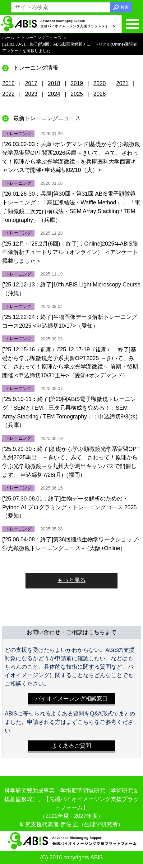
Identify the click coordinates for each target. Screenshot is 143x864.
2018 (54, 83)
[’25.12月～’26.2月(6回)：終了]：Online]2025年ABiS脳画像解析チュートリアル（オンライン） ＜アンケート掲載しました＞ (70, 252)
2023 (31, 94)
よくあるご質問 (71, 746)
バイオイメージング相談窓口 (71, 699)
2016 (8, 83)
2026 (99, 94)
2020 (99, 83)
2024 (54, 94)
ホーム (8, 37)
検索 (125, 7)
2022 (8, 94)
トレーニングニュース (41, 37)
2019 (77, 83)
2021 (122, 83)
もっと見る (71, 580)
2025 (77, 94)
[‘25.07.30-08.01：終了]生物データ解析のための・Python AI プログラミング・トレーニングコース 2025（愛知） (69, 507)
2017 (31, 83)
